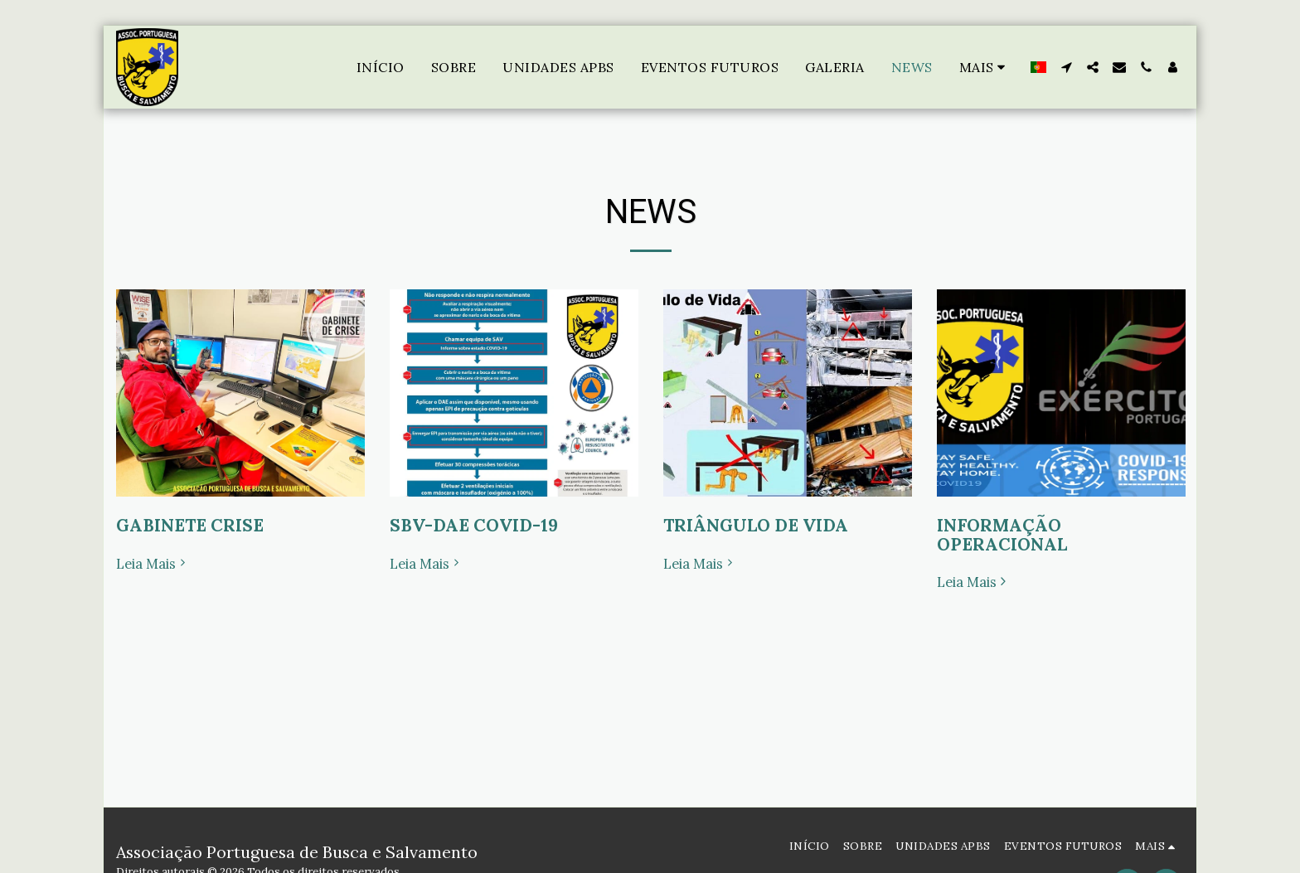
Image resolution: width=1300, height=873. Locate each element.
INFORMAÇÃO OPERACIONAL (1002, 534)
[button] (1066, 67)
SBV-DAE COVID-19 (474, 525)
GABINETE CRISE (190, 525)
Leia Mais (153, 564)
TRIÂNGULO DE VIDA (755, 525)
